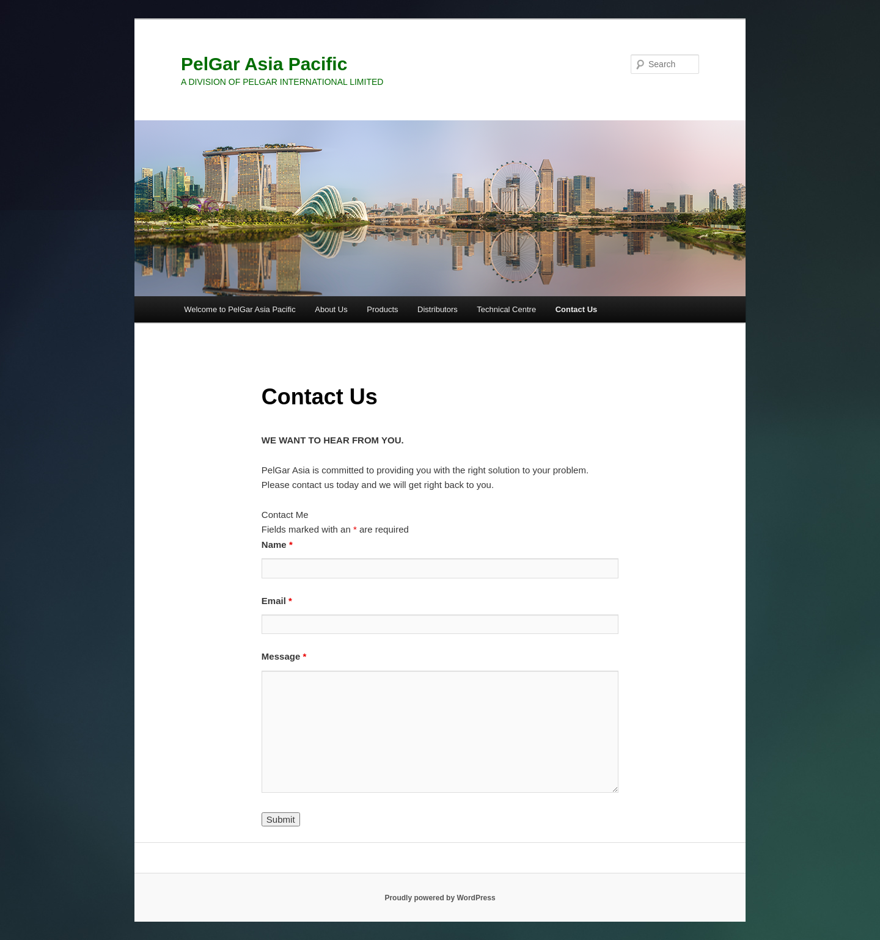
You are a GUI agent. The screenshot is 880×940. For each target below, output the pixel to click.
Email (277, 601)
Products (382, 309)
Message (284, 656)
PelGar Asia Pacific (264, 64)
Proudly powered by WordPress (439, 898)
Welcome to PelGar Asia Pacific (240, 309)
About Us (331, 309)
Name (277, 544)
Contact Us (577, 309)
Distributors (437, 309)
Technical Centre (506, 309)
